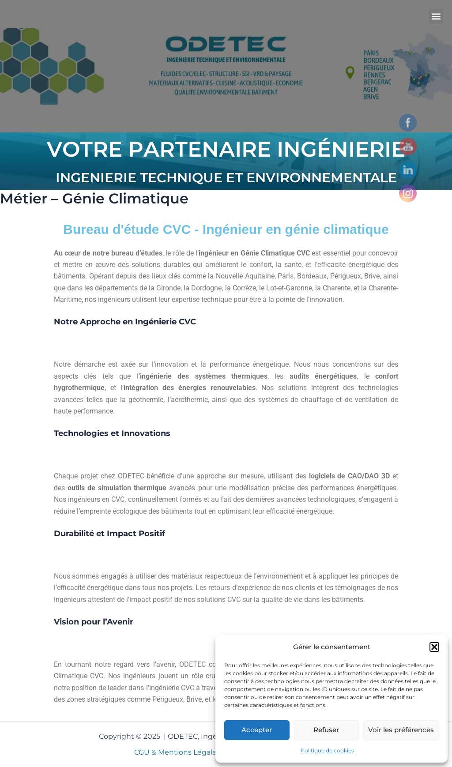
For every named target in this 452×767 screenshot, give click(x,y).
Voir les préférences (401, 730)
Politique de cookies (327, 750)
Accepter (256, 730)
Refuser (326, 730)
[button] (434, 647)
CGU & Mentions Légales (179, 752)
